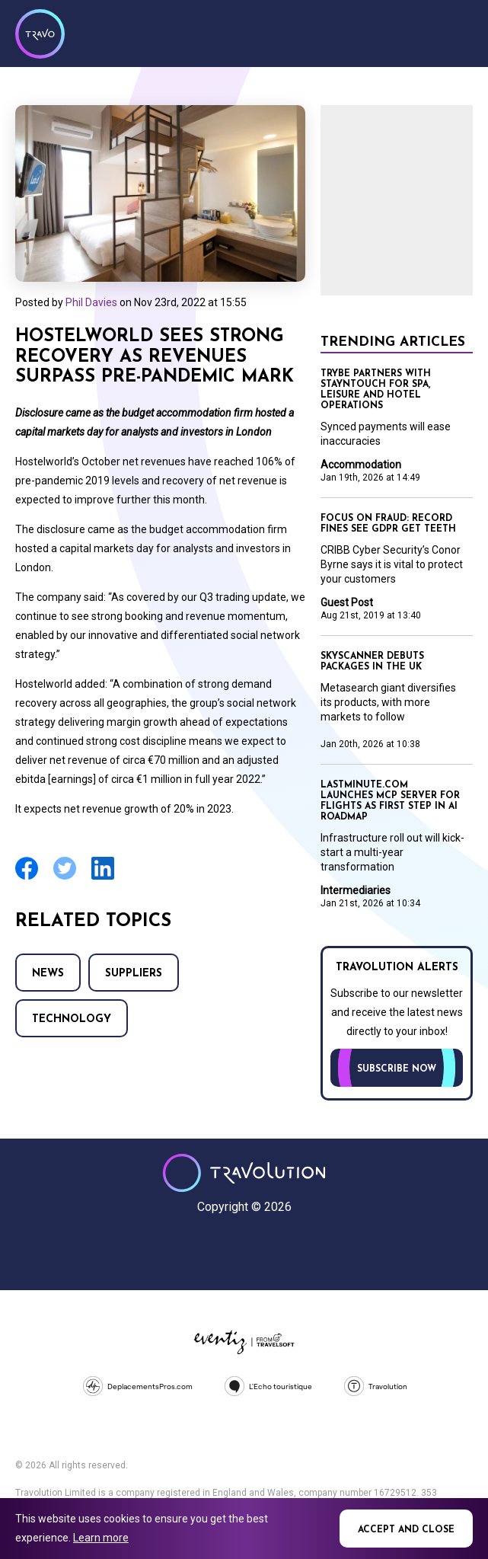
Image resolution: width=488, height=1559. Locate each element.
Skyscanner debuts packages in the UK (372, 662)
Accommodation (361, 464)
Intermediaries (356, 890)
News (48, 973)
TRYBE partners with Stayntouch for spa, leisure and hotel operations (376, 390)
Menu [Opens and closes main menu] (457, 32)
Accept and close (406, 1530)
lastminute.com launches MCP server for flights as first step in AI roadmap (390, 801)
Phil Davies (91, 302)
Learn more (101, 1538)
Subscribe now (396, 1069)
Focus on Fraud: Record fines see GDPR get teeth (388, 524)
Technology (71, 1019)
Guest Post (347, 602)
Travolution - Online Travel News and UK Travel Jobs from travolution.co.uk (244, 1173)
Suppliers (133, 973)
